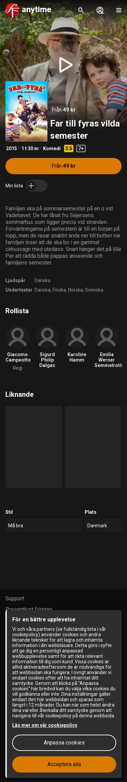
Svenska (94, 290)
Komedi (52, 148)
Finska (59, 290)
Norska (75, 290)
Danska (42, 280)
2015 (11, 148)
